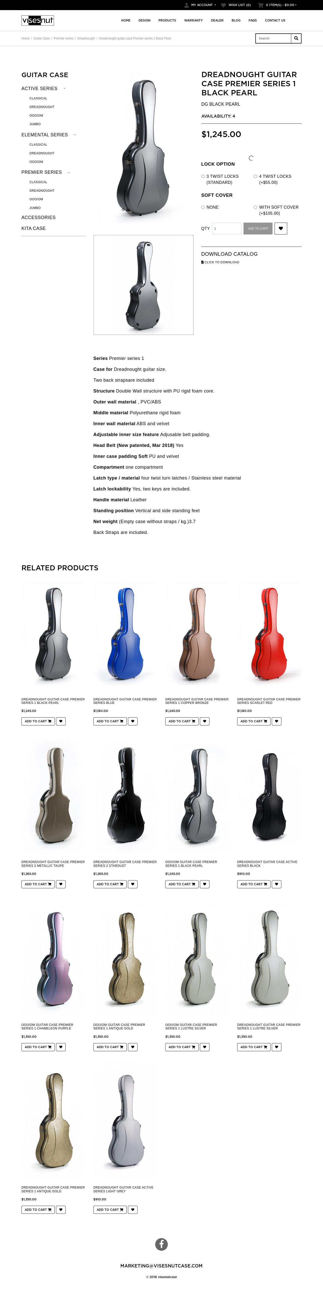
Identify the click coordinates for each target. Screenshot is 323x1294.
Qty (205, 228)
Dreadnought (86, 38)
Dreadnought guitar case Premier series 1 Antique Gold (53, 1189)
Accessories (38, 217)
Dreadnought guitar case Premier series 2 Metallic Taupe (53, 863)
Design (144, 20)
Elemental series (44, 134)
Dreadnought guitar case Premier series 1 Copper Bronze (197, 701)
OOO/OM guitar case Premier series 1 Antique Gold (119, 1026)
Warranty (193, 20)
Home (125, 20)
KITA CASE (33, 228)
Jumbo (35, 124)
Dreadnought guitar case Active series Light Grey (123, 1189)
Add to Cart (258, 228)
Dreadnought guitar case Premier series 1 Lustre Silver (269, 1026)
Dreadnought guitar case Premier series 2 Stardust (125, 863)
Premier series (63, 38)
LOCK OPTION (218, 164)
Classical (38, 98)
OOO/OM (36, 115)
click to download (220, 262)
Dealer (217, 20)
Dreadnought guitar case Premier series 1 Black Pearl (135, 38)
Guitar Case (42, 38)
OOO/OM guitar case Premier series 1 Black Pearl (191, 863)
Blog (236, 20)
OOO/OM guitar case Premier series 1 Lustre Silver (191, 1026)
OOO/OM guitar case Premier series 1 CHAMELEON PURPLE (47, 1026)
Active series (39, 88)
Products (167, 20)
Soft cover (217, 195)
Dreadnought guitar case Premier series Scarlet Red (269, 701)
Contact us (275, 20)
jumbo (35, 208)
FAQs (253, 20)
